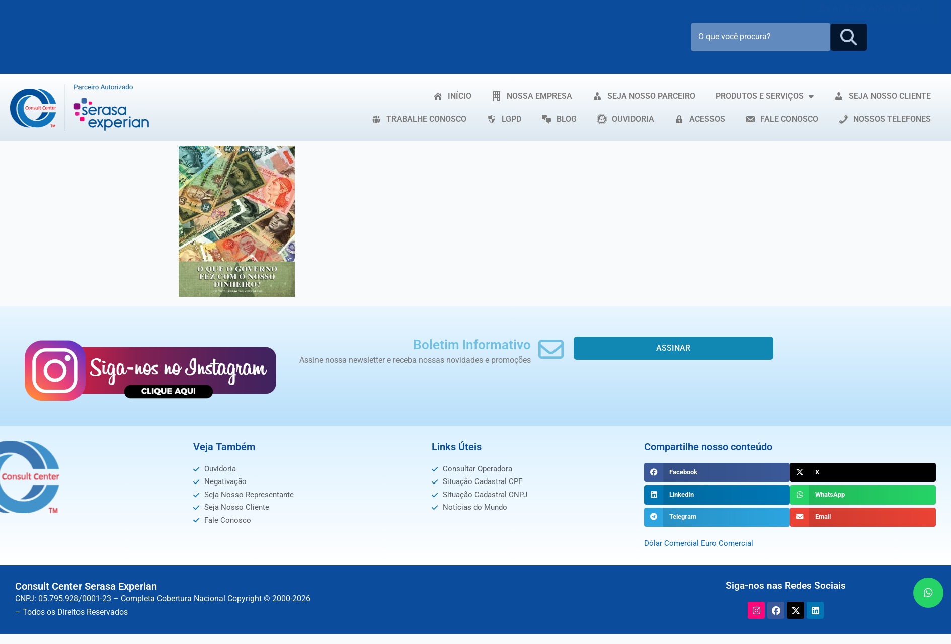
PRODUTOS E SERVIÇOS (765, 96)
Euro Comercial (730, 543)
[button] (717, 472)
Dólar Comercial (672, 543)
